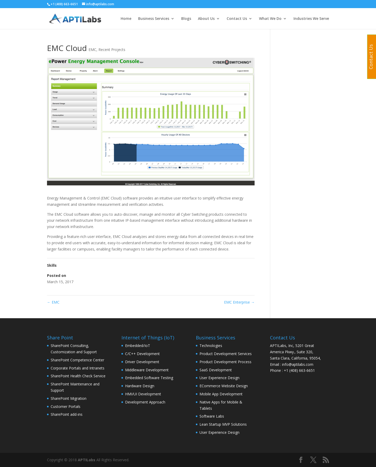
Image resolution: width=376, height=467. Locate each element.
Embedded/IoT (137, 345)
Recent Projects (111, 49)
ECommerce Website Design (223, 385)
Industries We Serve (311, 19)
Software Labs (211, 416)
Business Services (153, 19)
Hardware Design (139, 385)
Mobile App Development (221, 393)
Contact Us (237, 19)
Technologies (210, 345)
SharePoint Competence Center (77, 359)
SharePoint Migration (68, 398)
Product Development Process (225, 361)
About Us (206, 19)
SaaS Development (215, 369)
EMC (92, 49)
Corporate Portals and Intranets (77, 368)
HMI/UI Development (143, 393)
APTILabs (86, 459)
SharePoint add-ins (67, 414)
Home (126, 19)
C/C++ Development (142, 353)
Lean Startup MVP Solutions (223, 424)
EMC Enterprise (239, 302)
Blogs (186, 19)
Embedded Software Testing (149, 377)
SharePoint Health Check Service (78, 375)
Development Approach (145, 402)
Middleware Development (147, 369)
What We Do (270, 19)
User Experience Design (219, 377)
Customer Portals (65, 406)
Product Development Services (225, 353)
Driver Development (142, 361)
